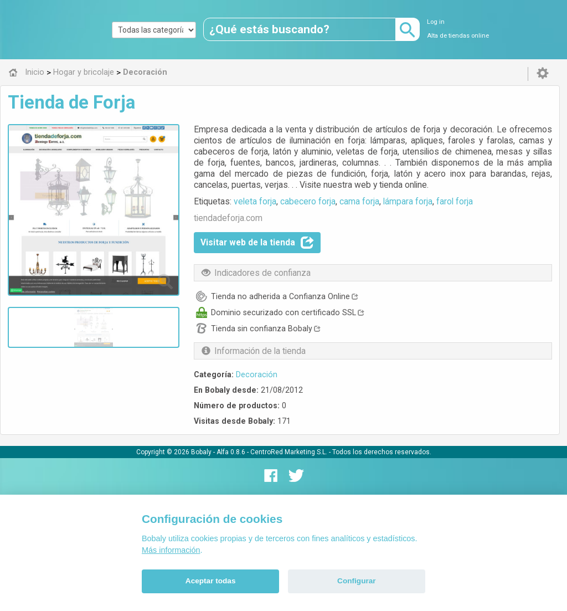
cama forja (359, 201)
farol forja (454, 201)
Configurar (356, 581)
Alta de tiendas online (458, 35)
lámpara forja (407, 201)
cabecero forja (308, 201)
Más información (171, 550)
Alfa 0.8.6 (231, 452)
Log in (436, 21)
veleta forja (255, 201)
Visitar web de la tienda (257, 242)
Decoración (256, 374)
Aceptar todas (210, 581)
